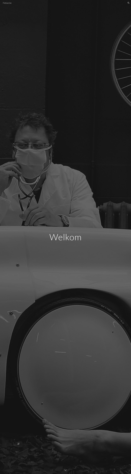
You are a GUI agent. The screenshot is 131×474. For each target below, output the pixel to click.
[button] (128, 2)
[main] (65, 237)
